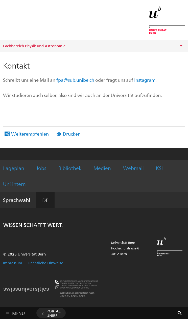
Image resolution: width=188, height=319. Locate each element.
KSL (160, 167)
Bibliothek (69, 167)
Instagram (144, 80)
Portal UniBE (53, 313)
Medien (102, 167)
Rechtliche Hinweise (45, 262)
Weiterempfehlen (30, 134)
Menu (18, 312)
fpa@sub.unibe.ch (75, 80)
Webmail (133, 167)
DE (45, 200)
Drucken (72, 134)
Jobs (41, 167)
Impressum (12, 262)
